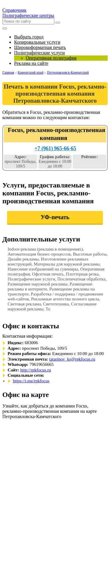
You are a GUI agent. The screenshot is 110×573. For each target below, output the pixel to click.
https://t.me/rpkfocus (31, 380)
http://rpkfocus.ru (35, 370)
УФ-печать (54, 217)
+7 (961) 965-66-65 (55, 148)
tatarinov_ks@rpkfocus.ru (72, 359)
